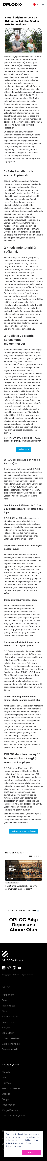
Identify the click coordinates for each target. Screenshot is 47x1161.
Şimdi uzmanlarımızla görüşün (23, 831)
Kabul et (31, 1152)
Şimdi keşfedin (23, 449)
